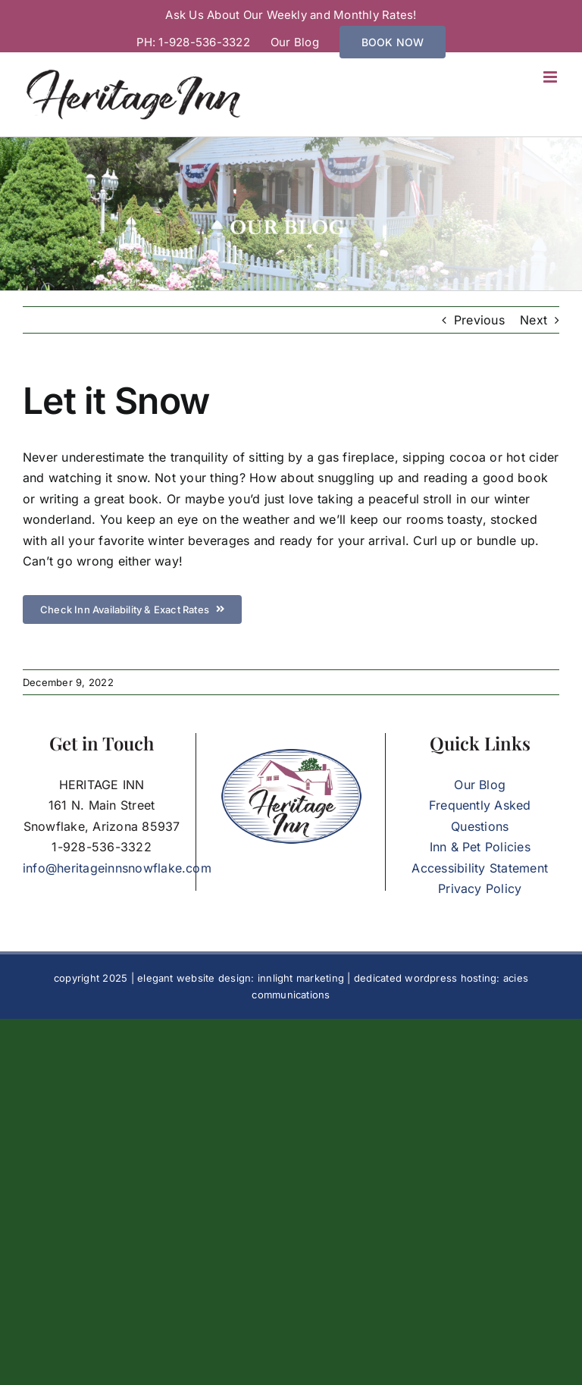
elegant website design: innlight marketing (240, 978)
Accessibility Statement (479, 868)
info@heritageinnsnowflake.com (117, 868)
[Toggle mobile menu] (551, 77)
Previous (479, 319)
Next (533, 319)
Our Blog (479, 784)
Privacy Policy (479, 888)
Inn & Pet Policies (480, 846)
